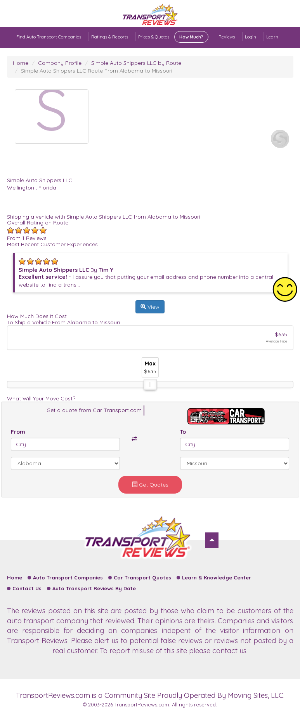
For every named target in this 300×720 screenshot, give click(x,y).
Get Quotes (150, 484)
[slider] (150, 384)
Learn (272, 37)
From (18, 431)
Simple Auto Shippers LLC (39, 180)
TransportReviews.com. (142, 704)
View (150, 306)
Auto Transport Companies (68, 577)
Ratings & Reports (109, 37)
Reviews (226, 37)
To (183, 431)
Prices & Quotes (173, 37)
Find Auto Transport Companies (48, 37)
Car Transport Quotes (142, 577)
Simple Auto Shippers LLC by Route (136, 62)
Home (20, 62)
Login (250, 37)
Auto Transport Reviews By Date (94, 588)
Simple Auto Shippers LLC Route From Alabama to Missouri (96, 70)
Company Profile (60, 62)
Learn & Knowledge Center (216, 577)
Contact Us (27, 588)
